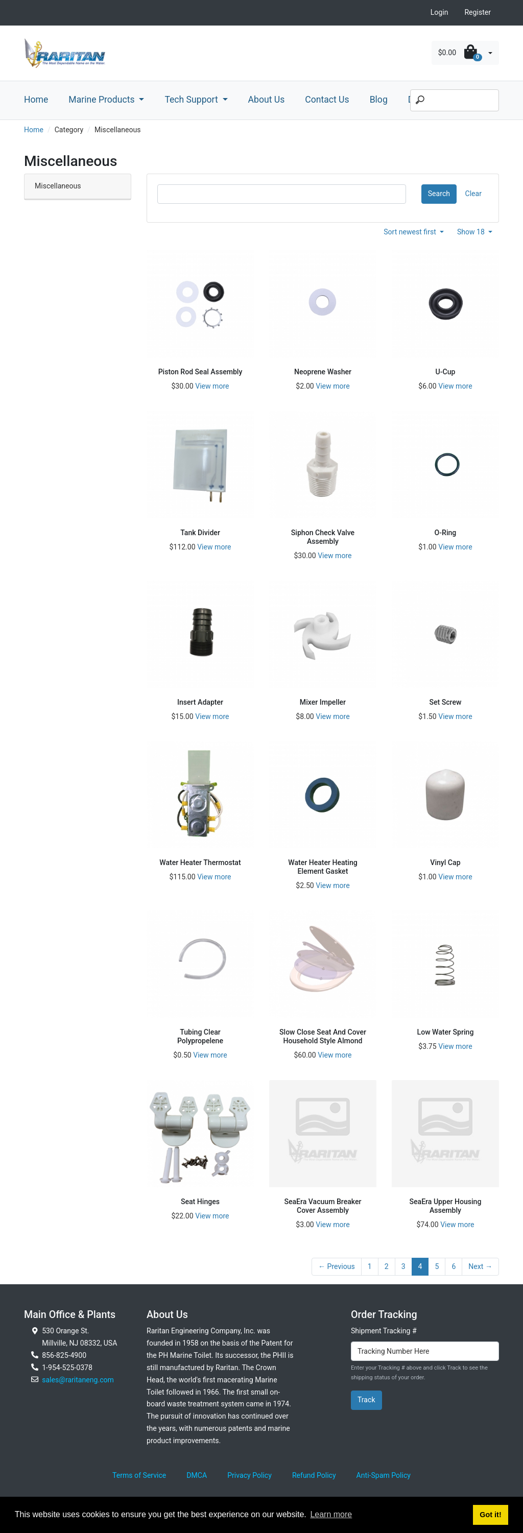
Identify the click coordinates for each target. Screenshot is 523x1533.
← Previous (336, 1266)
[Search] (454, 100)
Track (366, 1400)
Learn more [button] (331, 1514)
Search (439, 193)
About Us (266, 99)
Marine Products (102, 99)
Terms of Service (139, 1475)
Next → (480, 1266)
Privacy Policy (249, 1475)
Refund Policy (314, 1475)
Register (477, 12)
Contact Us (327, 99)
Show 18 (472, 232)
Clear (473, 193)
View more (212, 386)
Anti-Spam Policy (383, 1475)
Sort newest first (411, 232)
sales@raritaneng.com (78, 1380)
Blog (379, 99)
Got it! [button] (490, 1515)
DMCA (196, 1475)
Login (439, 12)
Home (36, 99)
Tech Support (192, 99)
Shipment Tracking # (384, 1331)
